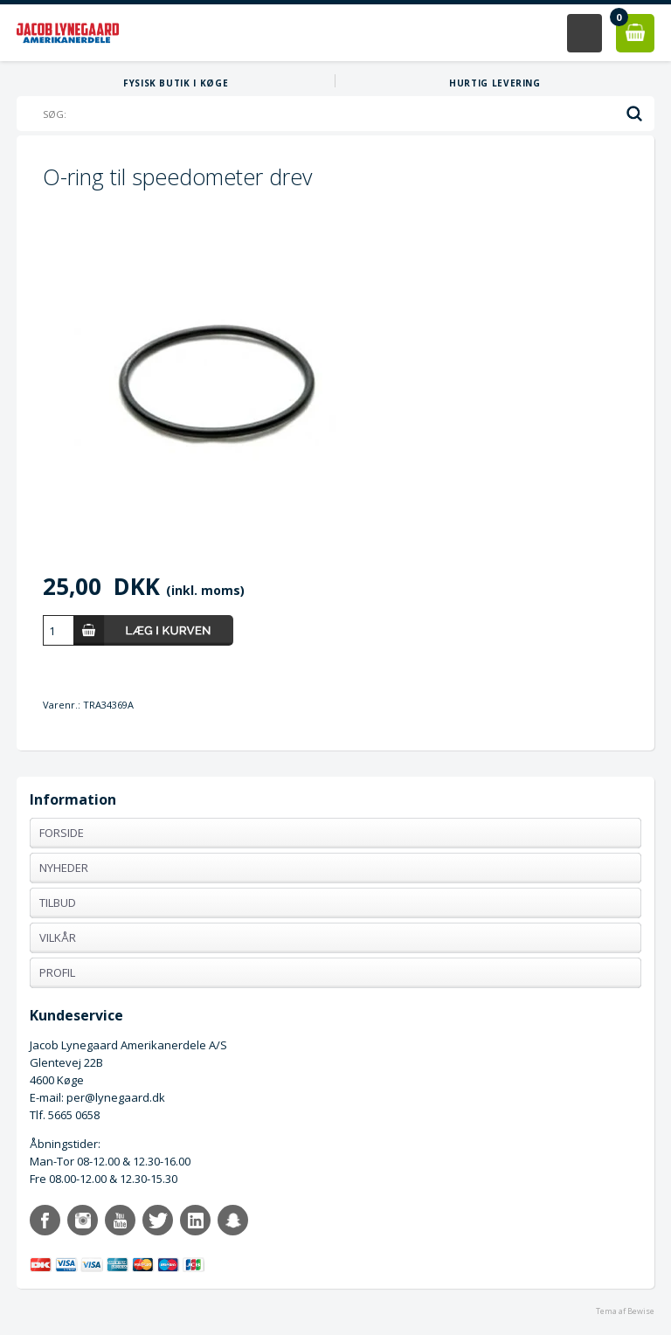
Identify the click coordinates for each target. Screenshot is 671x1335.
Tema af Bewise (625, 1311)
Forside (61, 832)
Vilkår (57, 937)
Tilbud (57, 902)
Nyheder (63, 867)
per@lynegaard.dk (115, 1097)
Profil (57, 972)
